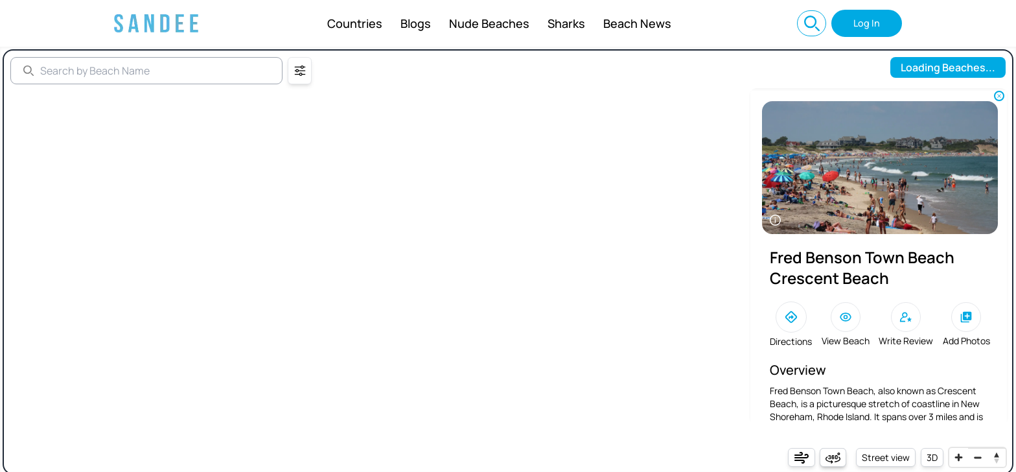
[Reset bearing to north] (996, 457)
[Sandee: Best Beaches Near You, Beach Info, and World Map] (156, 23)
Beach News (637, 23)
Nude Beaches (489, 23)
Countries (354, 23)
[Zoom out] (977, 457)
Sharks (566, 23)
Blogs (415, 23)
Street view (886, 457)
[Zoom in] (958, 457)
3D (932, 457)
